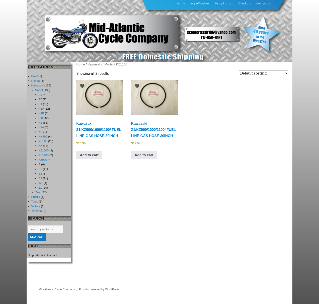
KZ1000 (44, 150)
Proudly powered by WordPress (99, 289)
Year (38, 192)
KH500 (43, 141)
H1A (41, 108)
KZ (40, 145)
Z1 (40, 187)
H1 (40, 104)
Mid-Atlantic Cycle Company (57, 289)
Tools (34, 201)
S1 (40, 169)
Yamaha (36, 210)
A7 (40, 99)
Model (108, 64)
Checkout (244, 3)
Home (181, 3)
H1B (41, 113)
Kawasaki (95, 64)
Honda (35, 80)
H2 (40, 122)
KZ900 (43, 159)
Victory (35, 206)
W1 (41, 183)
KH (41, 132)
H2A (41, 127)
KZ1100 (44, 155)
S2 (40, 173)
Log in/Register (200, 3)
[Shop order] (263, 73)
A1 (40, 94)
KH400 (43, 136)
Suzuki (35, 197)
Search (37, 237)
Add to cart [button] (89, 155)
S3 (40, 178)
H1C (41, 118)
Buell (34, 76)
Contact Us (263, 3)
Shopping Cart (224, 3)
